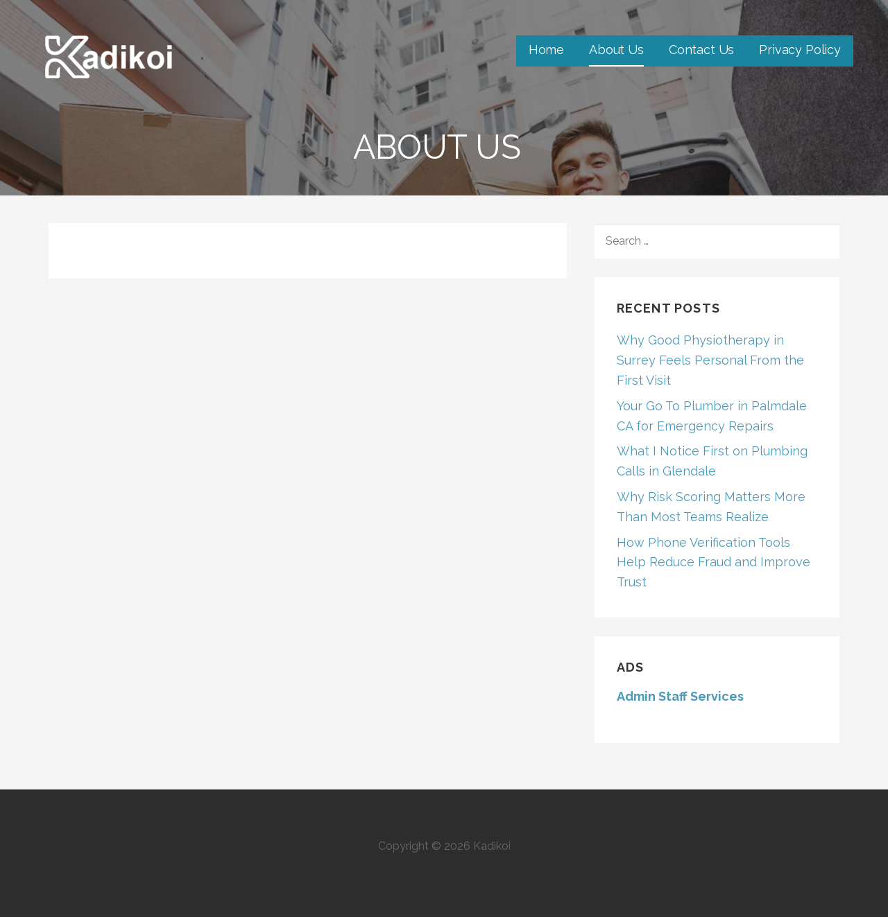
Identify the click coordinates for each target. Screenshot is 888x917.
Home (546, 49)
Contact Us (701, 49)
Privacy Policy (800, 49)
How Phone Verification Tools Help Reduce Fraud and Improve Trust (713, 562)
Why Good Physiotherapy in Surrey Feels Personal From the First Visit (710, 360)
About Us (616, 49)
